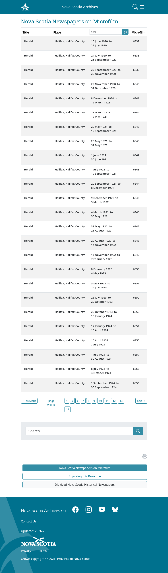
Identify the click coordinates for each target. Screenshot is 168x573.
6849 (136, 255)
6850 (136, 269)
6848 (136, 240)
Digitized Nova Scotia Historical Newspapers (85, 485)
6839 (136, 70)
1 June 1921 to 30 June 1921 (101, 157)
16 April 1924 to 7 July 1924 (102, 342)
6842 (136, 112)
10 (100, 401)
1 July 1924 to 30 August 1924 (101, 357)
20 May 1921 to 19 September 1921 (104, 129)
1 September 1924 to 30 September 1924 (105, 385)
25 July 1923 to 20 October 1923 (102, 299)
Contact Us (28, 521)
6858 (136, 368)
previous (29, 401)
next (141, 401)
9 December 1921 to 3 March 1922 (105, 200)
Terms (42, 551)
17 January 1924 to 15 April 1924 (104, 328)
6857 (136, 354)
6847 (136, 226)
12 (114, 401)
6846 (136, 212)
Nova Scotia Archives (79, 6)
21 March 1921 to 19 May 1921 (103, 114)
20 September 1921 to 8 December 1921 (106, 185)
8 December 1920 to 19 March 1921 (105, 100)
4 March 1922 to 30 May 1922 (102, 214)
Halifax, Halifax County (70, 41)
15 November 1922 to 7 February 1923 (106, 257)
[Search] (79, 431)
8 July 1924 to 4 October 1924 (101, 371)
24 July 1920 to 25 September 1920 (104, 57)
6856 (136, 383)
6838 (136, 55)
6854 (136, 326)
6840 (136, 84)
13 (121, 401)
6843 (136, 126)
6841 (136, 98)
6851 (136, 283)
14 (67, 409)
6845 (136, 198)
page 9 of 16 (51, 402)
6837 (136, 41)
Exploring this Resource (85, 476)
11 (107, 401)
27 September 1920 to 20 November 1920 (106, 72)
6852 (136, 297)
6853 (136, 312)
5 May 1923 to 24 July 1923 (101, 285)
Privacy (26, 551)
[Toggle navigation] (138, 6)
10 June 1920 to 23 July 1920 (102, 43)
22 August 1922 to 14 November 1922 (103, 243)
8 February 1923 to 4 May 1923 (104, 271)
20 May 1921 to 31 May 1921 (102, 143)
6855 (136, 340)
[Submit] (138, 431)
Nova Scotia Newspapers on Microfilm (85, 468)
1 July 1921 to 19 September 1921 (104, 171)
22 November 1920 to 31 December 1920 (106, 86)
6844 (136, 183)
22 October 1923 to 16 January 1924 (104, 314)
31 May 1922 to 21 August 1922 (102, 228)
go (125, 32)
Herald (28, 41)
